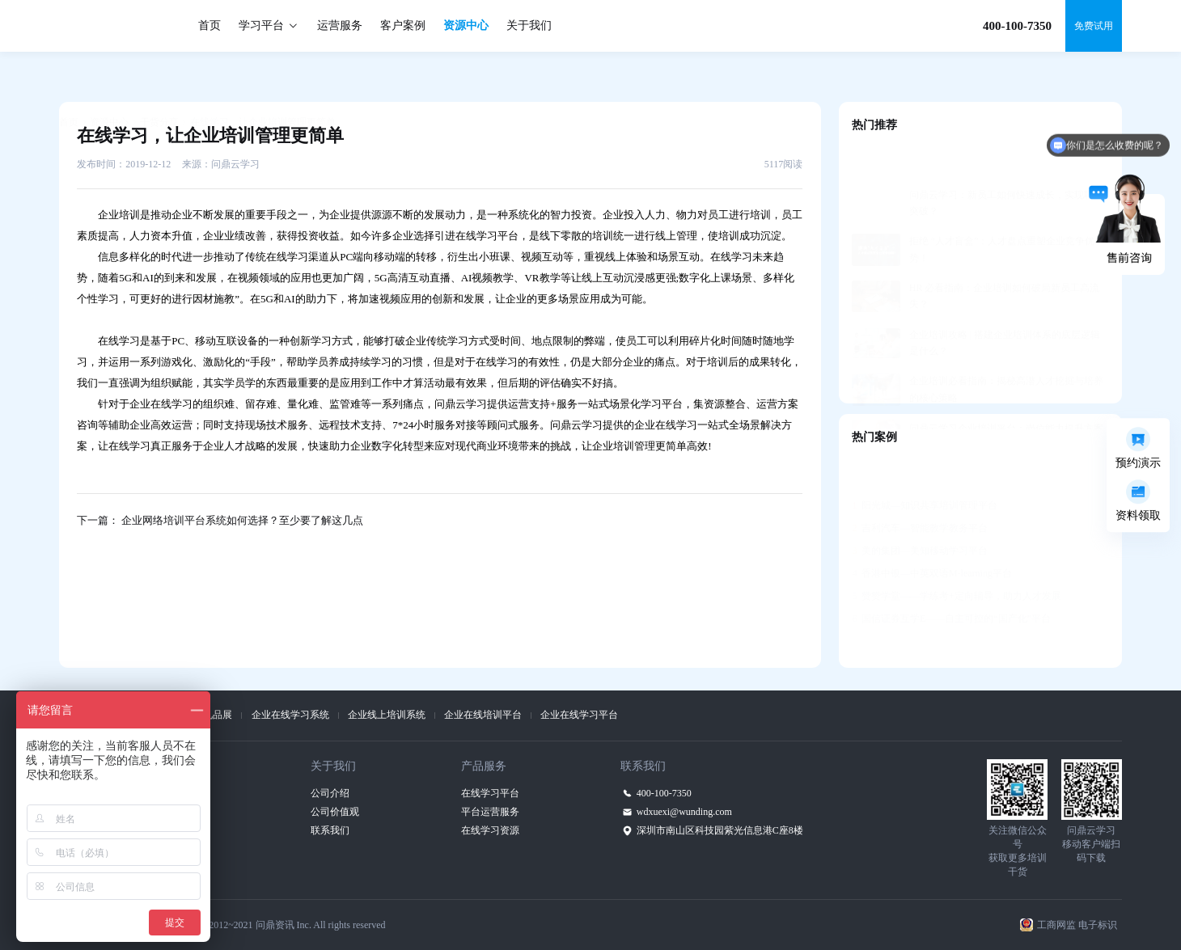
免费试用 (1093, 26)
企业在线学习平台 (579, 714)
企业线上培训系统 (386, 714)
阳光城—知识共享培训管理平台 (924, 465)
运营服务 (339, 25)
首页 (209, 25)
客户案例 (402, 25)
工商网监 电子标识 (1077, 925)
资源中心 (466, 25)
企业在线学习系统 (290, 714)
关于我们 (529, 25)
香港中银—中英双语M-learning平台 (932, 533)
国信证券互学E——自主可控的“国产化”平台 (951, 579)
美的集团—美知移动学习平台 (920, 511)
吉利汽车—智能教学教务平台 (920, 488)
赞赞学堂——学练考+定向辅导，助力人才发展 (956, 556)
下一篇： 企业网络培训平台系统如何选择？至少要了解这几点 (220, 520)
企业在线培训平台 (483, 714)
